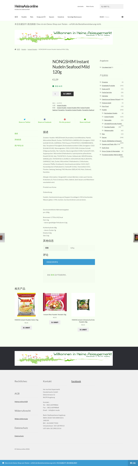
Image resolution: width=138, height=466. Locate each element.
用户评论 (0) (19, 150)
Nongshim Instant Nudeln (73, 110)
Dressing (105, 82)
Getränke (105, 96)
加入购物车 (67, 94)
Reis (31, 17)
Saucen (51, 17)
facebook (76, 385)
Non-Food (105, 106)
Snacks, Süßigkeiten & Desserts (112, 141)
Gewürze (61, 17)
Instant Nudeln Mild (73, 108)
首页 (16, 17)
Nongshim (61, 110)
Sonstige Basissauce (75, 17)
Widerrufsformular (21, 423)
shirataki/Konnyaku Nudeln (113, 123)
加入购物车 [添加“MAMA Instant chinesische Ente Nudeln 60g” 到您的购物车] (83, 334)
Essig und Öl (41, 17)
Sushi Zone (105, 148)
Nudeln (24, 17)
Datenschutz (19, 440)
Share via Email (85, 126)
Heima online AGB (21, 406)
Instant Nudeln (32, 49)
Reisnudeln (107, 120)
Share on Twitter (24, 126)
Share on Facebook (44, 126)
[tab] (26, 138)
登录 (52, 279)
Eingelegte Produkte (108, 85)
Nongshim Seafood (88, 110)
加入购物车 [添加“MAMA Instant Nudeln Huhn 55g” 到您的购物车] (26, 332)
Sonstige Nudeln (109, 127)
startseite (80, 6)
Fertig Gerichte (107, 92)
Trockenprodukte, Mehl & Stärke (112, 155)
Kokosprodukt (106, 103)
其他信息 (18, 144)
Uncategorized (106, 67)
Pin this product (64, 126)
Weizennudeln (108, 130)
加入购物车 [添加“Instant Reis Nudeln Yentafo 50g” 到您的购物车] (54, 326)
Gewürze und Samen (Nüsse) (111, 99)
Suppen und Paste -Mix (109, 144)
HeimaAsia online (26, 6)
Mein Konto (90, 6)
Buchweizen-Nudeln (110, 113)
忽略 (134, 463)
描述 (16, 138)
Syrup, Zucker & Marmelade (111, 151)
